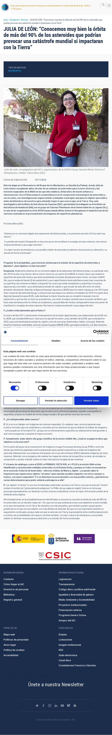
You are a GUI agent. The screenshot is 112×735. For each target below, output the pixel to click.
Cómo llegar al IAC (14, 584)
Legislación (65, 579)
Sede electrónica (68, 655)
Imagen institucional (70, 645)
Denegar (20, 400)
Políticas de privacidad (16, 639)
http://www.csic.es (54, 556)
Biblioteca (9, 594)
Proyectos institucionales (73, 605)
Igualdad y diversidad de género (76, 594)
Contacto (9, 579)
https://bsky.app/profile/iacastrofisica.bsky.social (68, 705)
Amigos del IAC (67, 620)
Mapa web (9, 634)
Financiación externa (70, 610)
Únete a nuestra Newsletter (56, 684)
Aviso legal (10, 645)
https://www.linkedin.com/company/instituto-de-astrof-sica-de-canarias (56, 705)
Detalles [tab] (56, 340)
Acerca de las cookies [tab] (93, 340)
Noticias (24, 20)
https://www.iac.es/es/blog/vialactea (75, 705)
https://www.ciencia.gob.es (28, 538)
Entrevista (14, 71)
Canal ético (65, 660)
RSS (61, 650)
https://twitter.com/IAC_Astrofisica (37, 705)
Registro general (13, 599)
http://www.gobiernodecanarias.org (58, 539)
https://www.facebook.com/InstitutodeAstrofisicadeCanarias (43, 705)
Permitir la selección (56, 400)
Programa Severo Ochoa (72, 615)
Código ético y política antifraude (77, 589)
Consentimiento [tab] (19, 340)
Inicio (6, 20)
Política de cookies (14, 650)
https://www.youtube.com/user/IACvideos (62, 705)
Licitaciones (65, 639)
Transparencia (67, 584)
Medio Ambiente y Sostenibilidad (76, 599)
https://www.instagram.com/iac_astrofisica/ (50, 705)
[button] (56, 127)
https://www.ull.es (84, 539)
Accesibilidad (11, 655)
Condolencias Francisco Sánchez (77, 665)
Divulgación (15, 20)
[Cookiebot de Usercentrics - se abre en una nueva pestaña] (95, 332)
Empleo (63, 634)
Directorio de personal (16, 589)
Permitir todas (91, 400)
